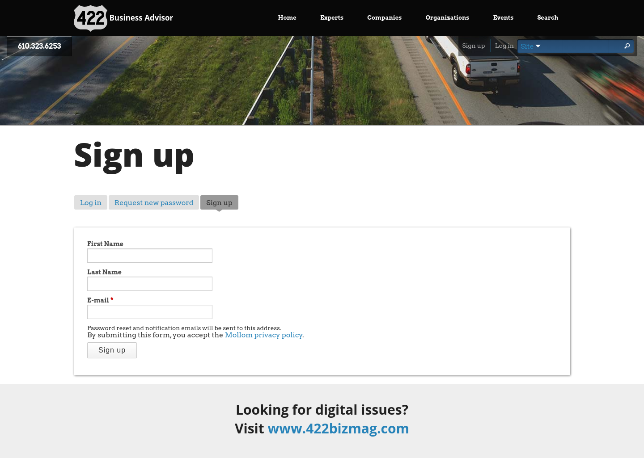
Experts (331, 17)
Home (287, 17)
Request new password (154, 202)
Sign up (473, 45)
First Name (105, 244)
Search (547, 17)
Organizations (448, 17)
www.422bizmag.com (338, 428)
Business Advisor (123, 18)
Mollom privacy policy (264, 335)
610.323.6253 (39, 46)
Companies (384, 17)
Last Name (104, 272)
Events (503, 17)
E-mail (100, 300)
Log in (504, 45)
